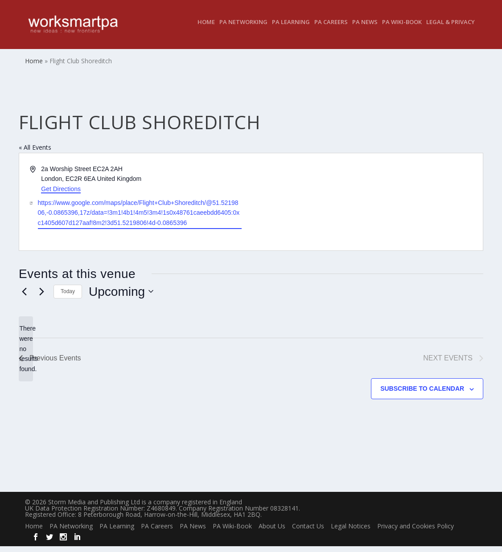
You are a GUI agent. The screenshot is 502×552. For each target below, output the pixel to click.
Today (68, 297)
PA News (365, 28)
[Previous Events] (24, 297)
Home (206, 28)
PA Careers (331, 28)
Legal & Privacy (450, 28)
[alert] (26, 355)
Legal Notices (350, 532)
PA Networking (243, 28)
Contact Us (308, 532)
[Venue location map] (366, 208)
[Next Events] (41, 297)
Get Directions (61, 195)
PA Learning (291, 28)
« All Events (35, 153)
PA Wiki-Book (402, 28)
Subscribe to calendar (422, 394)
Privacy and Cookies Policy (415, 532)
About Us (272, 532)
